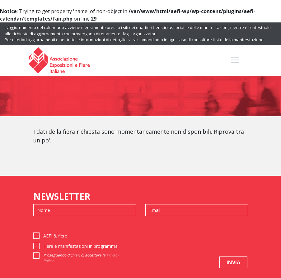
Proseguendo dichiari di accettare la (81, 257)
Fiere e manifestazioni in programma (80, 246)
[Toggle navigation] (235, 60)
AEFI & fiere (55, 236)
